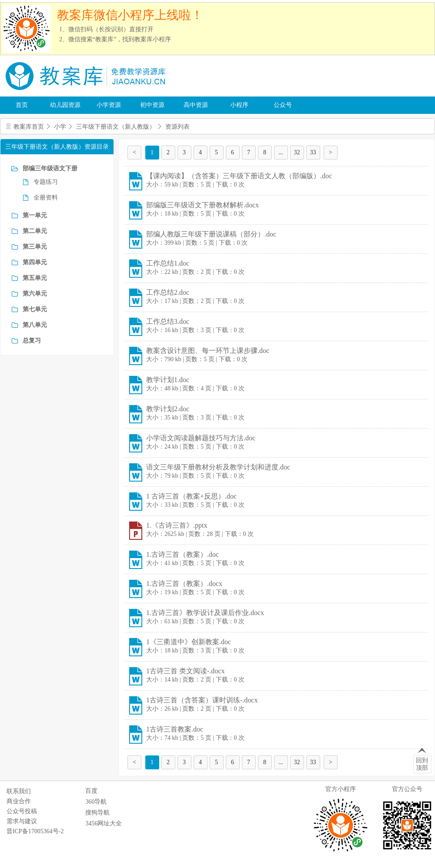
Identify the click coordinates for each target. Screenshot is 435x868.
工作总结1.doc (167, 263)
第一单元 (35, 215)
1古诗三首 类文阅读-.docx (185, 671)
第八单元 (35, 325)
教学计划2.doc (167, 408)
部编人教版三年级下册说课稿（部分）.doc (211, 234)
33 (313, 152)
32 (297, 152)
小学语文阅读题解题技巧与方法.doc (200, 438)
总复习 (32, 340)
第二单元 (35, 231)
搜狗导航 (97, 812)
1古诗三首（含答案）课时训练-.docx (202, 700)
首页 (22, 105)
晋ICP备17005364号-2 (35, 831)
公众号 (283, 105)
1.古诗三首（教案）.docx (184, 583)
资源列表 (177, 126)
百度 (91, 791)
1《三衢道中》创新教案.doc (188, 641)
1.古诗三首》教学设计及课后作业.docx (205, 612)
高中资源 (196, 105)
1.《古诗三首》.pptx (176, 525)
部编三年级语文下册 (50, 168)
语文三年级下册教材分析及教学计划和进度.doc (218, 467)
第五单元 (35, 278)
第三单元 (35, 246)
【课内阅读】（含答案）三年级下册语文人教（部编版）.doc (239, 176)
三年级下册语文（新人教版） (115, 126)
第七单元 (35, 309)
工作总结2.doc (167, 292)
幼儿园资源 (65, 105)
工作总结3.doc (167, 321)
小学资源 (109, 105)
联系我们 (19, 791)
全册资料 (45, 197)
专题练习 (45, 182)
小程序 (239, 105)
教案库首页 (28, 126)
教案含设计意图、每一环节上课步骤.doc (207, 350)
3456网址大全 (103, 823)
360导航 (96, 801)
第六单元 (35, 293)
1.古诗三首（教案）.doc (182, 554)
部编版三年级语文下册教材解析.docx (202, 205)
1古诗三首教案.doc (174, 729)
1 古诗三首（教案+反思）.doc (191, 496)
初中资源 (152, 105)
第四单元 (35, 262)
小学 (60, 126)
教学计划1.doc (167, 379)
